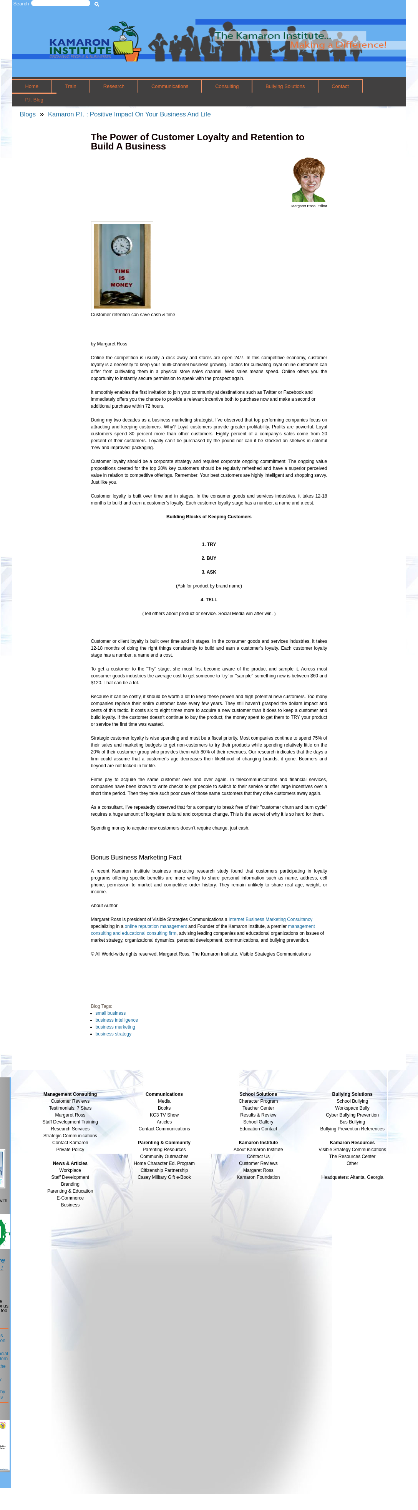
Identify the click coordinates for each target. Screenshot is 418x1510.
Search (21, 4)
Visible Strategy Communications (352, 1149)
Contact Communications (164, 1129)
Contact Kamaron (70, 1142)
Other (352, 1163)
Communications (169, 86)
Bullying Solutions (285, 86)
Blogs (28, 114)
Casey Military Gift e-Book (164, 1177)
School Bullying (352, 1101)
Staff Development (70, 1177)
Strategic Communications (70, 1135)
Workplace (70, 1170)
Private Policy (70, 1149)
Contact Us (258, 1156)
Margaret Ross (70, 1115)
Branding (70, 1184)
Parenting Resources (164, 1149)
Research (113, 86)
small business (111, 1013)
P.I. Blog (34, 100)
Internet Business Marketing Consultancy (270, 919)
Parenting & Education (70, 1191)
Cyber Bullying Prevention (352, 1115)
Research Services (70, 1129)
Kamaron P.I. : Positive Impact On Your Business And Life (129, 114)
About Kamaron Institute (258, 1149)
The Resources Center (352, 1156)
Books (164, 1108)
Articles (164, 1122)
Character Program (258, 1101)
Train (70, 86)
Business (70, 1205)
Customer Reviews (258, 1163)
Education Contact (258, 1129)
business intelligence (117, 1020)
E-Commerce (70, 1198)
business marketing (115, 1027)
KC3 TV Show (164, 1115)
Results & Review (258, 1115)
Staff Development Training (70, 1122)
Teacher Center (258, 1108)
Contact (340, 86)
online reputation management (156, 926)
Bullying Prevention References (352, 1129)
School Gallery (258, 1122)
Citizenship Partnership (164, 1170)
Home (31, 86)
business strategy (113, 1034)
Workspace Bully (352, 1108)
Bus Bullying (352, 1122)
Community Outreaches (164, 1156)
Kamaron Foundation (258, 1177)
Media (164, 1101)
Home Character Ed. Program (164, 1163)
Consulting (227, 86)
